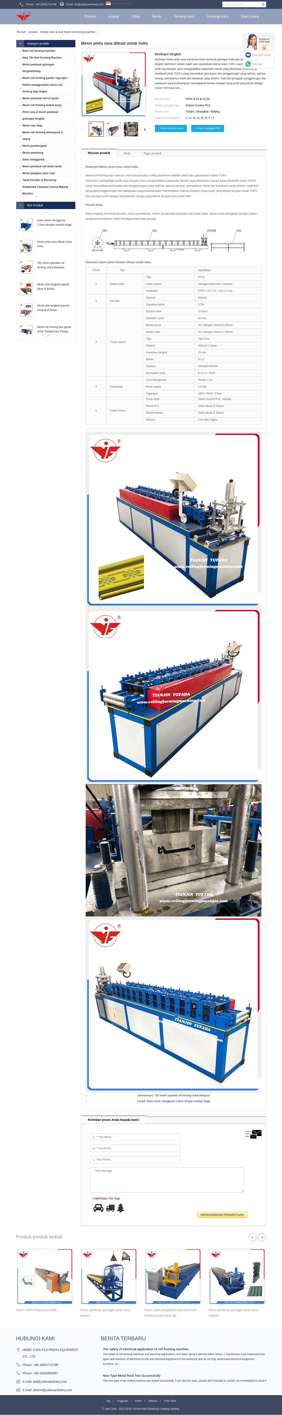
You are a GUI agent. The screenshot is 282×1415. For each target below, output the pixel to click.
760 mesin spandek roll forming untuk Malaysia (182, 1095)
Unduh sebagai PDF (209, 128)
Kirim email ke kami (171, 128)
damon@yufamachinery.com (52, 1390)
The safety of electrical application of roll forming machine (146, 1349)
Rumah (21, 32)
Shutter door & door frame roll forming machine (67, 32)
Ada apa (258, 64)
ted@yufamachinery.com (50, 1381)
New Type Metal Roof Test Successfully (132, 1375)
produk (33, 32)
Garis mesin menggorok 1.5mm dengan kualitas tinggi (178, 1101)
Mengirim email (262, 55)
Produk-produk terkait (39, 1237)
